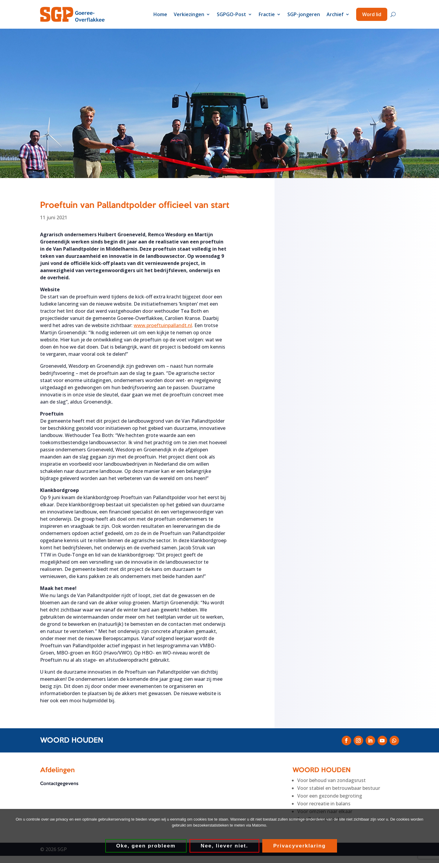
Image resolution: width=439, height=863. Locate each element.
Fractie (267, 14)
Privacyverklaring (299, 846)
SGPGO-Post (231, 14)
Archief (335, 14)
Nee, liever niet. (224, 846)
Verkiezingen (189, 14)
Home (160, 14)
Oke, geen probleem (146, 846)
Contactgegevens (59, 784)
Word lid (371, 14)
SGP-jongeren (303, 14)
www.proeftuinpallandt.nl (163, 325)
